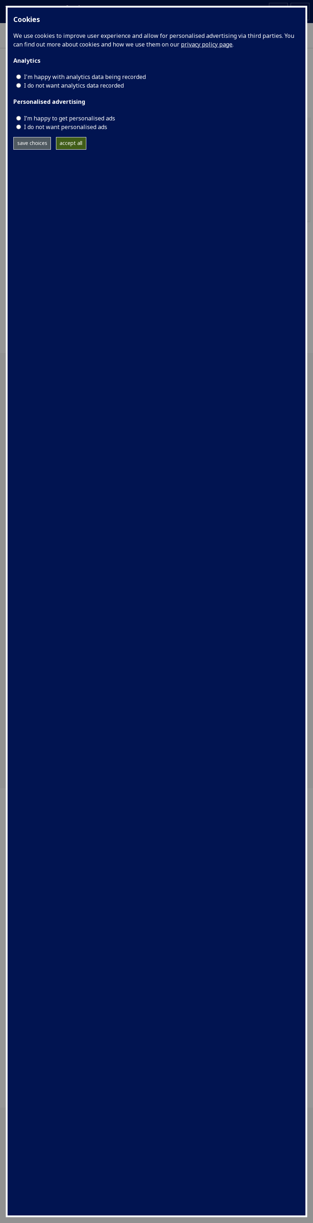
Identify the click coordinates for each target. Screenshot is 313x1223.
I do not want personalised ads (65, 127)
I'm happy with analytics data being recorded (85, 77)
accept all (71, 143)
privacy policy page (206, 44)
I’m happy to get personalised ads (69, 118)
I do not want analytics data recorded (74, 85)
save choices (32, 143)
